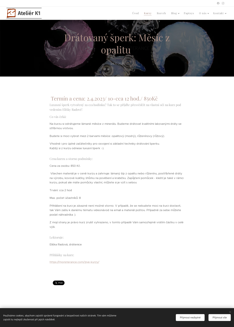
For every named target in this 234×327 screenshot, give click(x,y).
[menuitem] (136, 13)
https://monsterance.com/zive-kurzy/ (74, 262)
